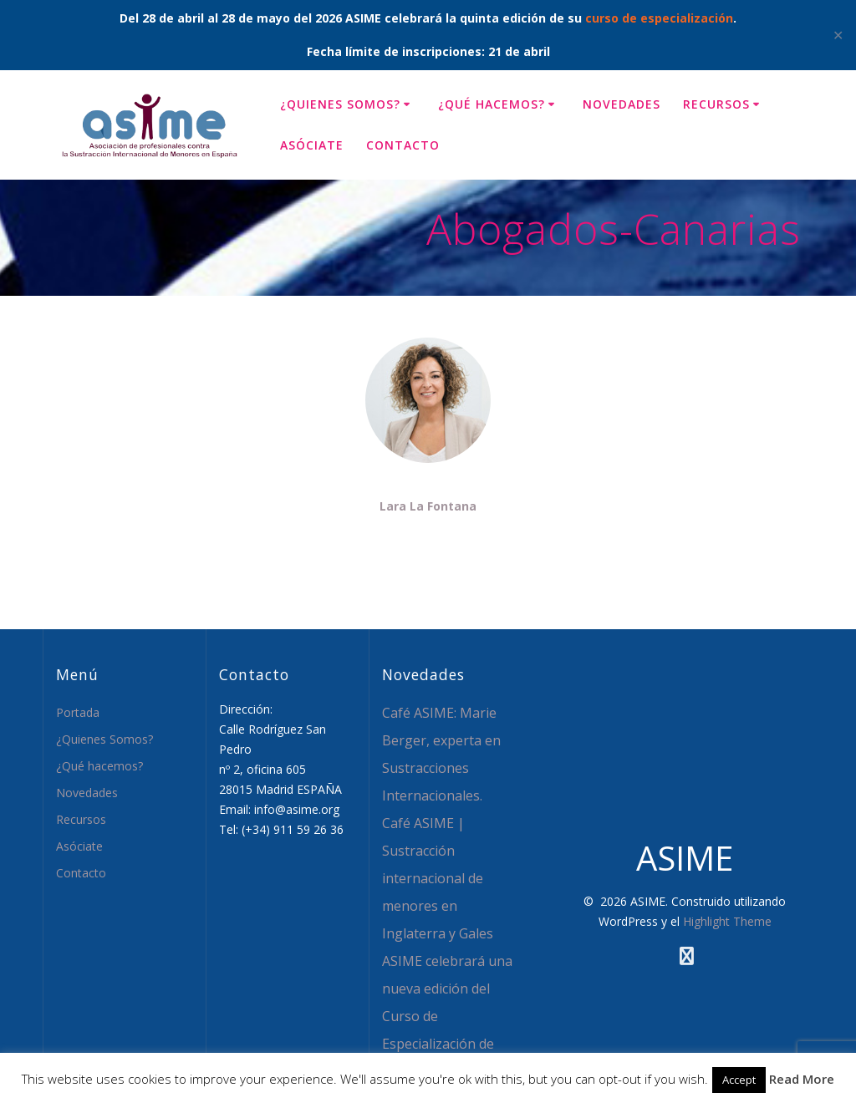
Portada (77, 712)
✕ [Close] (838, 35)
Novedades (621, 104)
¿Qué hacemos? (491, 104)
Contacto (403, 145)
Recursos (716, 104)
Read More (801, 1078)
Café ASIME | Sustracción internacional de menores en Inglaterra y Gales (437, 878)
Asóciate (312, 145)
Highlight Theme (727, 921)
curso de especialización (659, 18)
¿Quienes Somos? (340, 104)
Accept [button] (739, 1079)
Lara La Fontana (428, 506)
